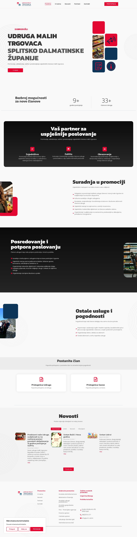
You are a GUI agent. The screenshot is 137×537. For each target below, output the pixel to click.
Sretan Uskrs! (105, 435)
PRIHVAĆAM (36, 529)
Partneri (77, 4)
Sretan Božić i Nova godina (72, 436)
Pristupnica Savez (96, 383)
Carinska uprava (64, 516)
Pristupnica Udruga (41, 383)
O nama (58, 4)
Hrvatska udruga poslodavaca (64, 501)
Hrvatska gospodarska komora (66, 505)
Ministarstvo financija (66, 497)
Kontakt (87, 4)
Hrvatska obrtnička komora (68, 494)
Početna (48, 4)
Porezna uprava (64, 513)
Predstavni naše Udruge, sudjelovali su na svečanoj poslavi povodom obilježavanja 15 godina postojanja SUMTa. (38, 440)
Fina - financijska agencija (67, 510)
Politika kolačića (86, 499)
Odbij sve (24, 529)
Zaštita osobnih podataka (86, 491)
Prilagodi (12, 529)
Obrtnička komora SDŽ (66, 523)
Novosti (67, 4)
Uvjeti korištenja (86, 496)
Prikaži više (68, 469)
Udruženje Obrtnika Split (66, 519)
